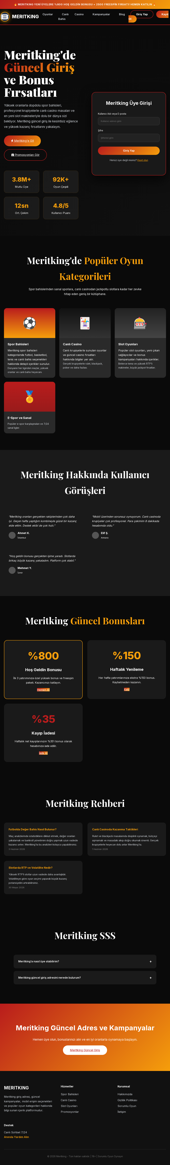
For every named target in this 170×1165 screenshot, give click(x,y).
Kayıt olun (142, 160)
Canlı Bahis (63, 16)
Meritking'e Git (22, 140)
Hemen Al (43, 689)
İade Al (43, 753)
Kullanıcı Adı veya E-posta (112, 113)
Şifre (100, 130)
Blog (122, 14)
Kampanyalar (101, 14)
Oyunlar (47, 14)
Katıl (126, 689)
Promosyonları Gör (25, 155)
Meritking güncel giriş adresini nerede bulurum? (85, 978)
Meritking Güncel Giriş (85, 1050)
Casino (79, 14)
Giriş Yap (142, 14)
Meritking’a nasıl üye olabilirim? (85, 961)
